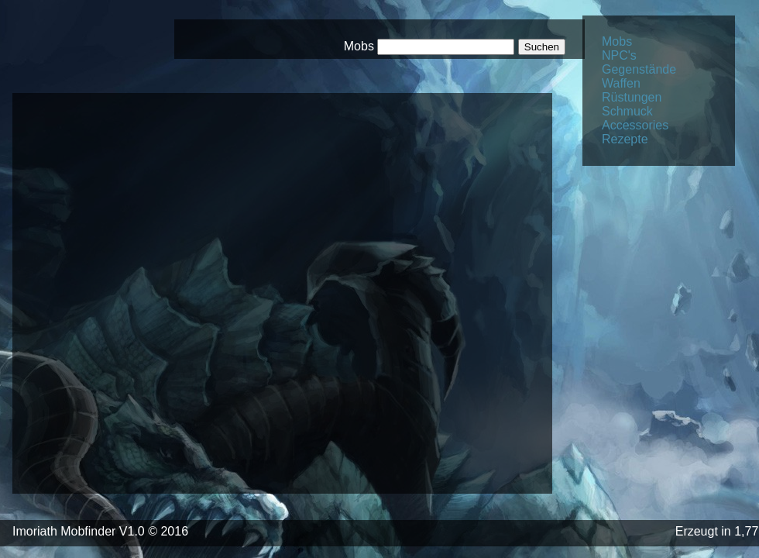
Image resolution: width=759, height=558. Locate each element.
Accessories (635, 125)
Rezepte (625, 139)
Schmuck (627, 111)
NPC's (619, 55)
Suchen (541, 47)
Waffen (621, 83)
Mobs (617, 41)
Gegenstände (639, 69)
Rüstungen (631, 97)
